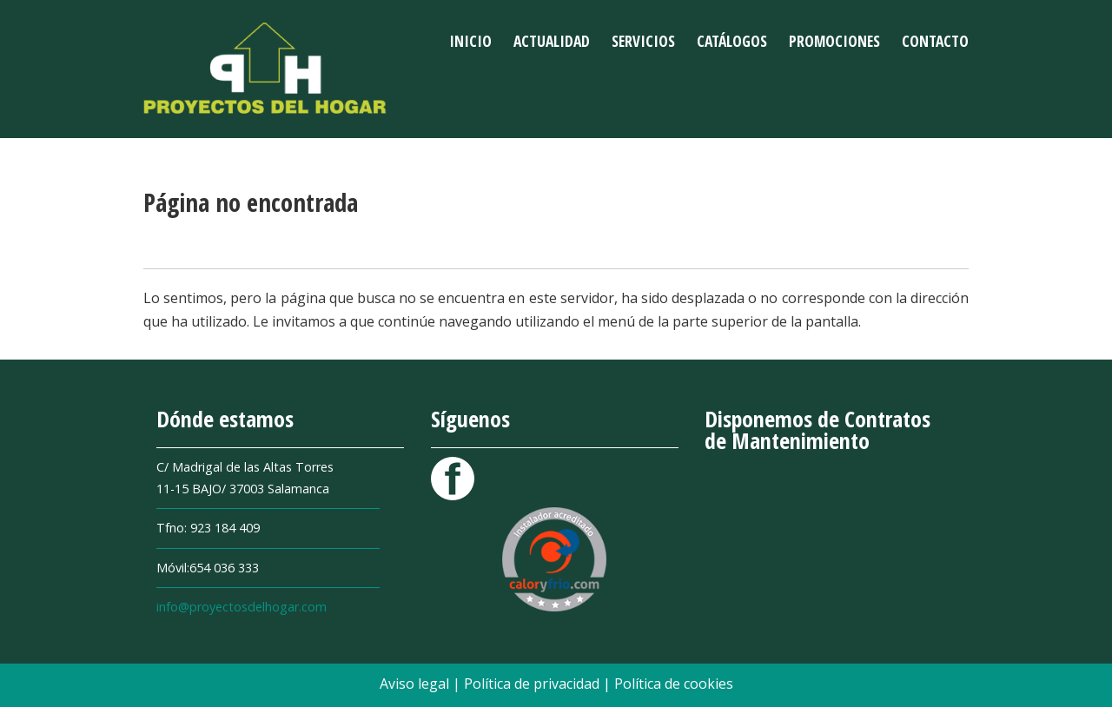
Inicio (470, 40)
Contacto (935, 40)
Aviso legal (416, 683)
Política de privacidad (533, 683)
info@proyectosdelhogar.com (241, 606)
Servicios (643, 40)
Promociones (834, 40)
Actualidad (551, 40)
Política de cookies (673, 683)
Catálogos (732, 40)
